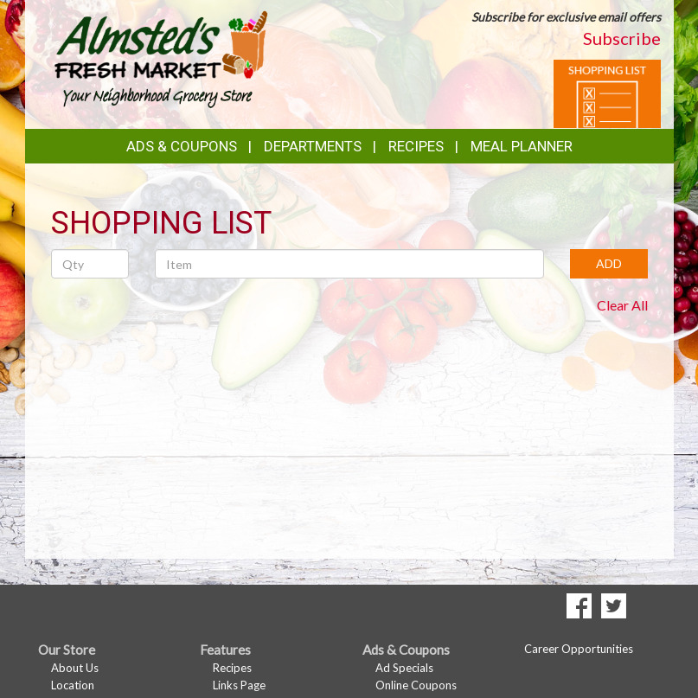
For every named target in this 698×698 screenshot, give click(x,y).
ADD (609, 263)
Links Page (239, 685)
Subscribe (622, 38)
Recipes (416, 146)
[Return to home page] (160, 56)
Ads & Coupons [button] (181, 146)
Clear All (622, 305)
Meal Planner (522, 146)
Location (72, 685)
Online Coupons (416, 685)
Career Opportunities (578, 649)
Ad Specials (404, 668)
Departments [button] (313, 146)
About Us (75, 668)
